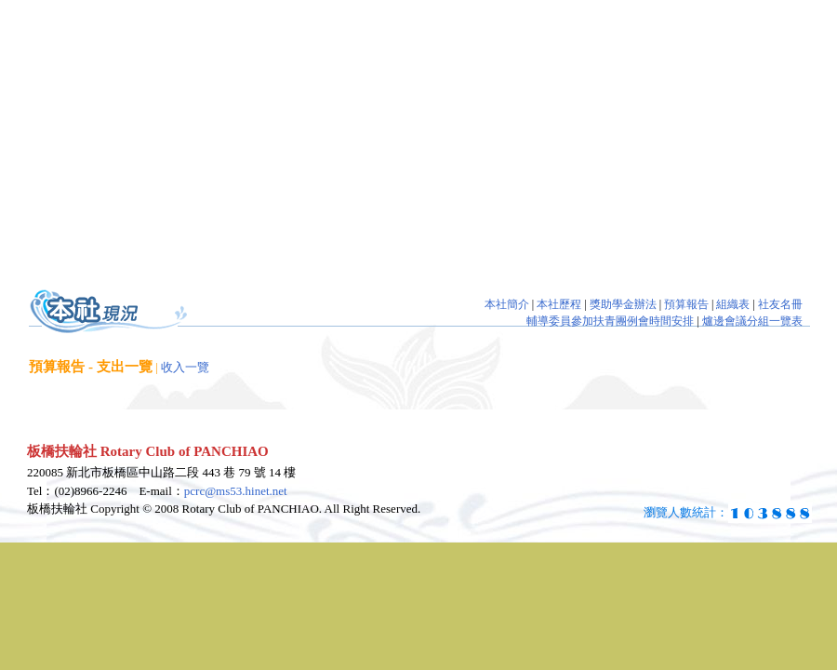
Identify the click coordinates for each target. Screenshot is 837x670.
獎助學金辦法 (623, 304)
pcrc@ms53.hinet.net (235, 491)
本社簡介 (507, 304)
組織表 (733, 304)
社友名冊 (780, 304)
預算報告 (686, 304)
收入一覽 (185, 367)
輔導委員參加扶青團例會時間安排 (610, 321)
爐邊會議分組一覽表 (752, 321)
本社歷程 (559, 304)
